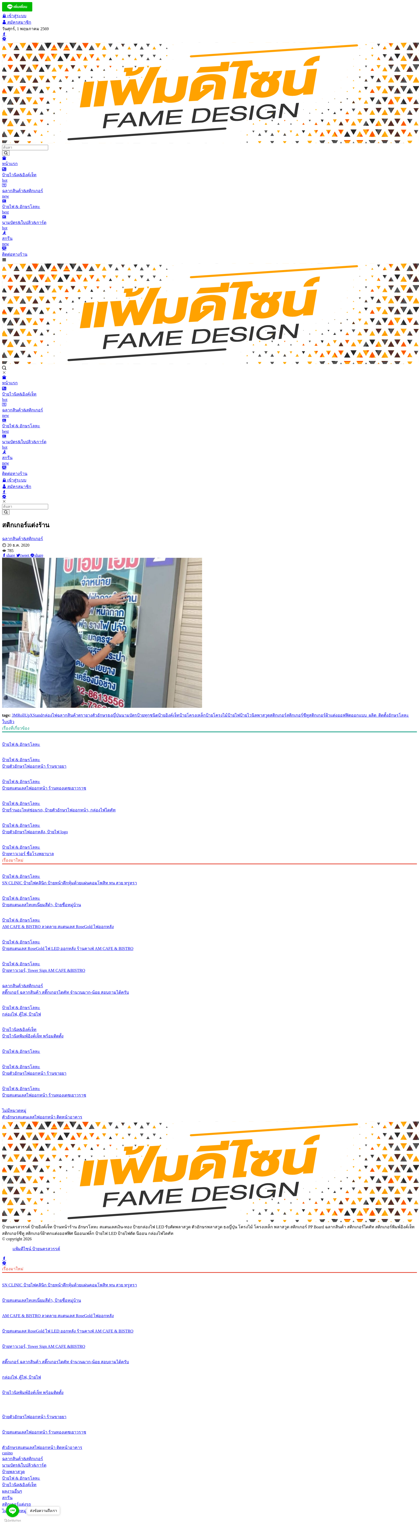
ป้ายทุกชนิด (147, 715)
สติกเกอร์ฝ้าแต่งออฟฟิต (330, 715)
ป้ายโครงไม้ (217, 715)
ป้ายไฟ (234, 715)
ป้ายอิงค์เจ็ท (168, 715)
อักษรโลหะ (398, 715)
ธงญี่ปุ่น (114, 715)
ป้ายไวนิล (248, 715)
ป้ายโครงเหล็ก (192, 715)
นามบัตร (129, 715)
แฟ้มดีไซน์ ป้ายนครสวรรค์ (36, 1249)
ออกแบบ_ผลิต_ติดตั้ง (369, 715)
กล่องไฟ (49, 715)
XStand (36, 715)
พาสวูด (263, 715)
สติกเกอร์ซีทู (297, 715)
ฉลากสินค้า (67, 715)
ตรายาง (85, 715)
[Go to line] (12, 1510)
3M (14, 715)
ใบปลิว (8, 722)
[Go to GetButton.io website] (12, 1520)
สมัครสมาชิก (16, 22)
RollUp (23, 715)
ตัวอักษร (100, 715)
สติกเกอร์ (278, 715)
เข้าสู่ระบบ (14, 16)
